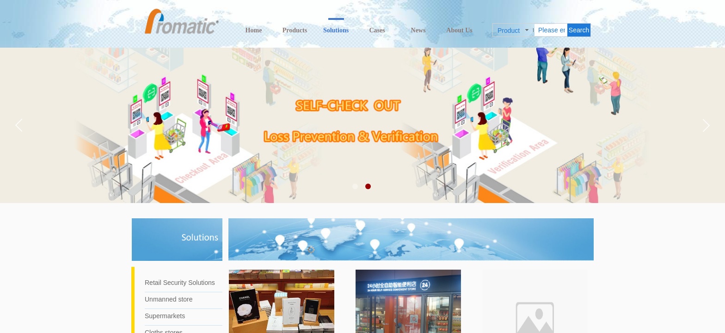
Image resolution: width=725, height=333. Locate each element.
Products (295, 30)
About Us (459, 30)
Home (254, 30)
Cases (377, 30)
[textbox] (551, 30)
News (418, 30)
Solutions (336, 30)
